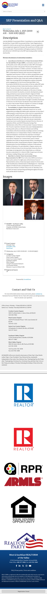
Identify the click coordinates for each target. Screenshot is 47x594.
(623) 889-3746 (10, 246)
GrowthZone (27, 279)
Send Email (9, 248)
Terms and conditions (30, 570)
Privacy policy (19, 570)
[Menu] (43, 5)
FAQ (12, 570)
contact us (39, 294)
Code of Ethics (35, 581)
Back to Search (7, 29)
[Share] (38, 32)
